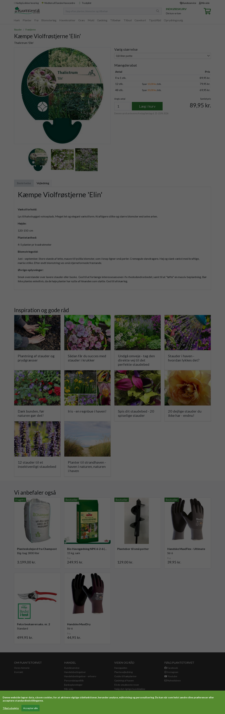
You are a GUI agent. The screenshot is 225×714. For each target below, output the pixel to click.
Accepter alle (30, 708)
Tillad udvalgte (11, 708)
